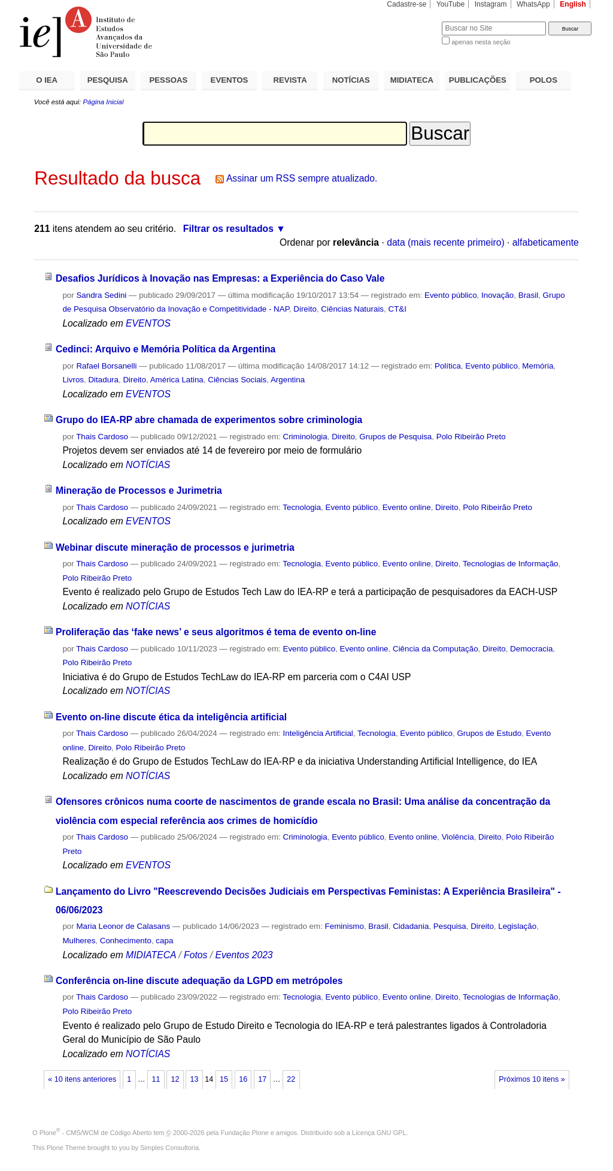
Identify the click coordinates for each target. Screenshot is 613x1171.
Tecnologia (302, 507)
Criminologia (305, 436)
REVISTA (290, 80)
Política (448, 365)
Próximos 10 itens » (532, 1079)
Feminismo (344, 926)
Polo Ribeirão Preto (471, 436)
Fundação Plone (245, 1132)
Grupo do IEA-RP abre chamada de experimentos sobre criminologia (209, 420)
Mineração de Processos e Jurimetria (139, 490)
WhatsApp (533, 4)
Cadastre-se (406, 4)
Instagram (491, 4)
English (573, 4)
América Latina (177, 379)
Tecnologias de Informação (511, 563)
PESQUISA (107, 80)
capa (164, 940)
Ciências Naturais (352, 308)
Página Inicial (103, 101)
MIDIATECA (411, 80)
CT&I (397, 308)
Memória (537, 365)
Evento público (450, 295)
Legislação (517, 926)
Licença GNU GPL (379, 1132)
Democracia (531, 648)
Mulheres (78, 940)
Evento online (407, 507)
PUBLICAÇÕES (477, 80)
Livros (73, 379)
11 (155, 1079)
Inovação (497, 295)
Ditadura (103, 379)
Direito (305, 308)
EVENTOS (229, 80)
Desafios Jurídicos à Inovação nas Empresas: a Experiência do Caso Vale (220, 278)
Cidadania (411, 926)
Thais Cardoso (102, 436)
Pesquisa (449, 926)
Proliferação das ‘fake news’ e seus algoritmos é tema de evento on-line (216, 632)
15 (224, 1079)
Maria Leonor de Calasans (123, 926)
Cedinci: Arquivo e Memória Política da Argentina (165, 349)
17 (262, 1079)
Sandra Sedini (101, 295)
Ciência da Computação (435, 648)
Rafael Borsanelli (106, 365)
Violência (458, 836)
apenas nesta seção (480, 42)
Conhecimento (125, 940)
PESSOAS (169, 80)
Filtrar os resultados (228, 229)
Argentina (288, 379)
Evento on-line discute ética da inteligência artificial (171, 717)
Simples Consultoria (169, 1147)
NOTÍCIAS (351, 80)
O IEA (46, 80)
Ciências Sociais (237, 379)
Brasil (528, 295)
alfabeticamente (545, 242)
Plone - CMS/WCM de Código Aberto (96, 1132)
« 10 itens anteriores (82, 1079)
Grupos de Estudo (489, 733)
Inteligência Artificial (318, 733)
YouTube (450, 4)
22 (291, 1079)
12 (175, 1079)
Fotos (195, 955)
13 (194, 1079)
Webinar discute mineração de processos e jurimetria (175, 547)
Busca (412, 21)
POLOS (543, 80)
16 (243, 1079)
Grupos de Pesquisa (395, 436)
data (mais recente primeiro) (446, 242)
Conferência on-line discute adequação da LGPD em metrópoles (199, 981)
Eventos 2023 (243, 955)
